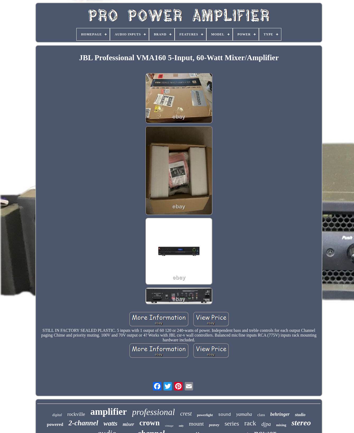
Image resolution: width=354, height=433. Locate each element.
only (181, 425)
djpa (266, 424)
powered (55, 424)
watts (111, 423)
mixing (281, 425)
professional (153, 412)
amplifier (108, 412)
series (232, 423)
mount (196, 423)
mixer (128, 424)
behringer (280, 414)
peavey (214, 425)
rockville (76, 414)
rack (250, 423)
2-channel (83, 423)
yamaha (244, 414)
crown (149, 422)
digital (57, 415)
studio (300, 414)
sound (224, 414)
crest (186, 413)
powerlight (205, 415)
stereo (301, 422)
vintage (169, 425)
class (261, 415)
